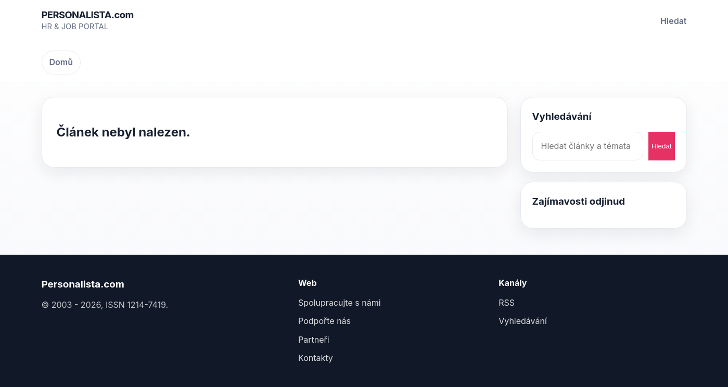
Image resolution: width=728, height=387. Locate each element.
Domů (61, 62)
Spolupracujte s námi (339, 302)
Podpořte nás (324, 321)
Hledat (673, 21)
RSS (507, 302)
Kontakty (315, 358)
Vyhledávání (523, 321)
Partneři (313, 339)
